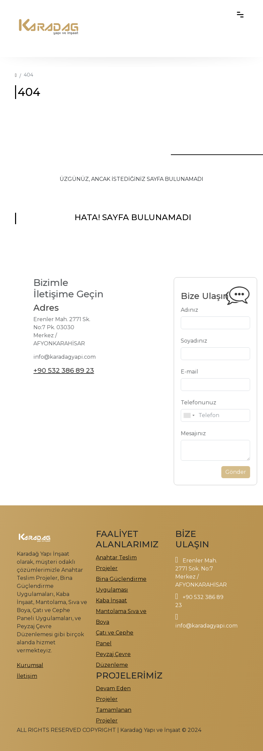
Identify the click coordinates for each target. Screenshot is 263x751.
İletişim (27, 676)
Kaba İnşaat (111, 600)
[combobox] (206, 415)
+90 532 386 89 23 (46, 370)
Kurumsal (30, 665)
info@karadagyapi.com (206, 625)
